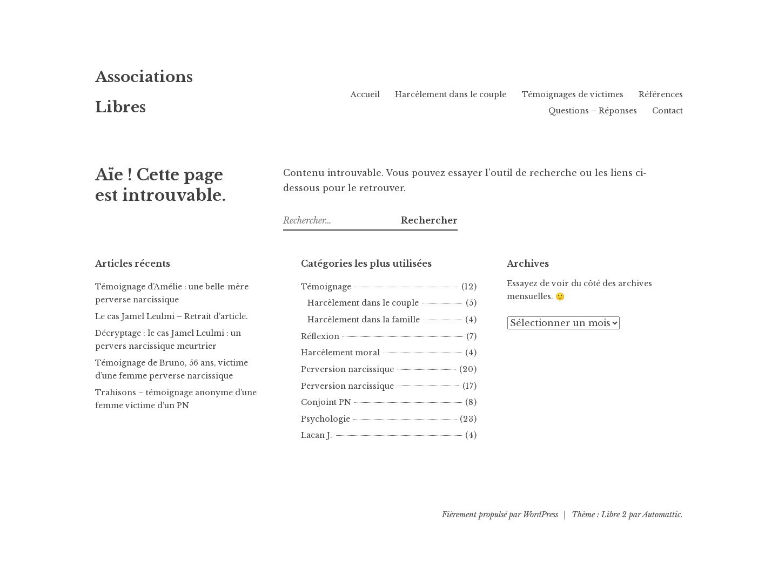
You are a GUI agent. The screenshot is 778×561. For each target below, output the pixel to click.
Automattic (661, 514)
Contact (667, 111)
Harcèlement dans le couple (450, 94)
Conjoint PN (326, 402)
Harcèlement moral (340, 352)
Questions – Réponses (592, 111)
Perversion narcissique (347, 369)
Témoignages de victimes (572, 94)
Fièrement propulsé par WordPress (500, 514)
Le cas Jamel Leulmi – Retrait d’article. (171, 316)
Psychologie (325, 419)
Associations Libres (179, 88)
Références (661, 94)
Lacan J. (316, 435)
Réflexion (320, 336)
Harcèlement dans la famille (363, 320)
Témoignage (326, 287)
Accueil (365, 94)
